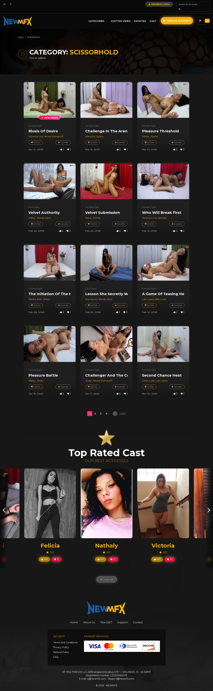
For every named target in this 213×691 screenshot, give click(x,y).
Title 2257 (106, 618)
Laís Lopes (148, 294)
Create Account (176, 16)
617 (100, 554)
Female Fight (35, 121)
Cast (152, 16)
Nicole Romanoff (53, 132)
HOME (20, 33)
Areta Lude (148, 376)
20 (169, 554)
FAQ (55, 652)
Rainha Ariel (35, 294)
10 (113, 554)
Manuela (90, 132)
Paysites (140, 16)
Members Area (150, 4)
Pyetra (154, 132)
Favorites (63, 138)
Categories (97, 16)
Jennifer (162, 213)
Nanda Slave (44, 213)
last (119, 409)
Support (125, 618)
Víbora (146, 132)
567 (157, 554)
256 (44, 554)
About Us (86, 618)
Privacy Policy (61, 643)
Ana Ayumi (91, 294)
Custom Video (120, 16)
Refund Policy (61, 647)
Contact (142, 618)
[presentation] (4, 505)
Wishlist (36, 138)
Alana (88, 213)
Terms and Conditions (65, 638)
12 (56, 554)
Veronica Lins (35, 132)
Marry (46, 294)
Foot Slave (34, 202)
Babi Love (160, 294)
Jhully (40, 376)
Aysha (100, 132)
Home (69, 618)
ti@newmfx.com (96, 674)
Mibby (32, 213)
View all (106, 575)
